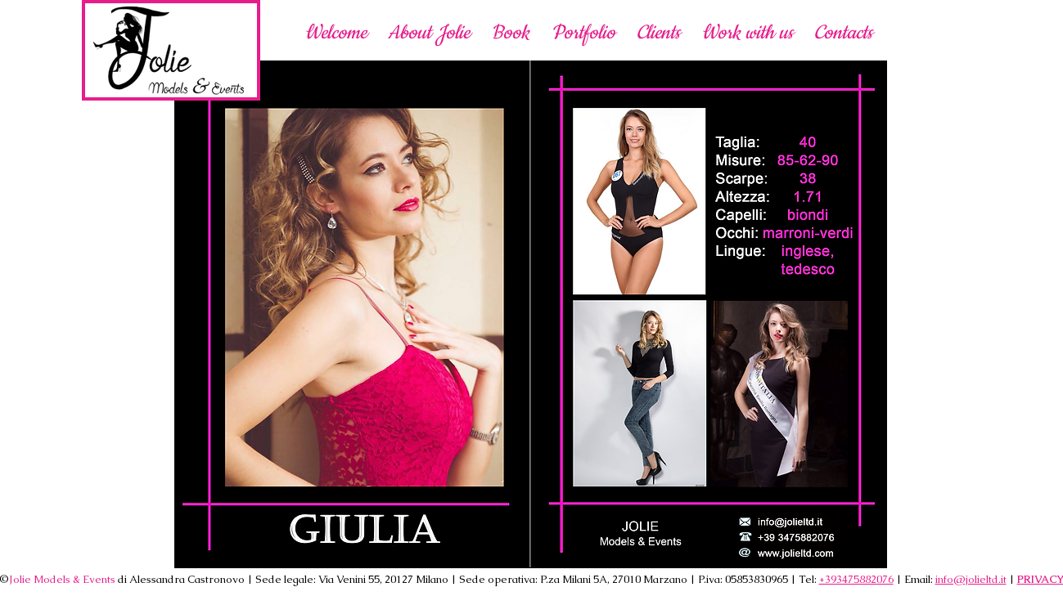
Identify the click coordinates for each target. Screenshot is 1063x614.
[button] (747, 32)
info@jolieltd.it (971, 579)
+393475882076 (856, 579)
